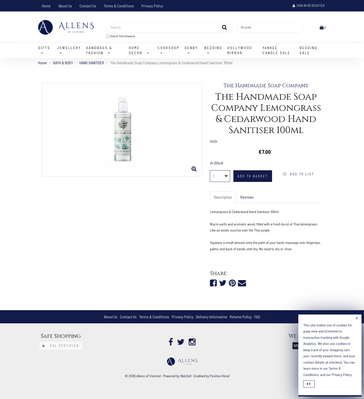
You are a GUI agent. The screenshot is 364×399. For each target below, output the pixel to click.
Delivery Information (211, 316)
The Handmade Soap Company (266, 85)
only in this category (120, 36)
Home (46, 5)
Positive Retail (220, 376)
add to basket (252, 176)
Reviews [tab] (247, 197)
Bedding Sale (309, 50)
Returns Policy (241, 316)
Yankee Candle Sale (276, 50)
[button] (323, 27)
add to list (298, 174)
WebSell (185, 376)
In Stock (216, 162)
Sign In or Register (309, 6)
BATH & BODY (63, 62)
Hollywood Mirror (239, 50)
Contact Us (88, 5)
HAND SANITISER (91, 62)
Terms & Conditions (119, 5)
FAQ (257, 316)
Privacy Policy (152, 5)
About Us (65, 5)
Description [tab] (223, 197)
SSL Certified (60, 346)
